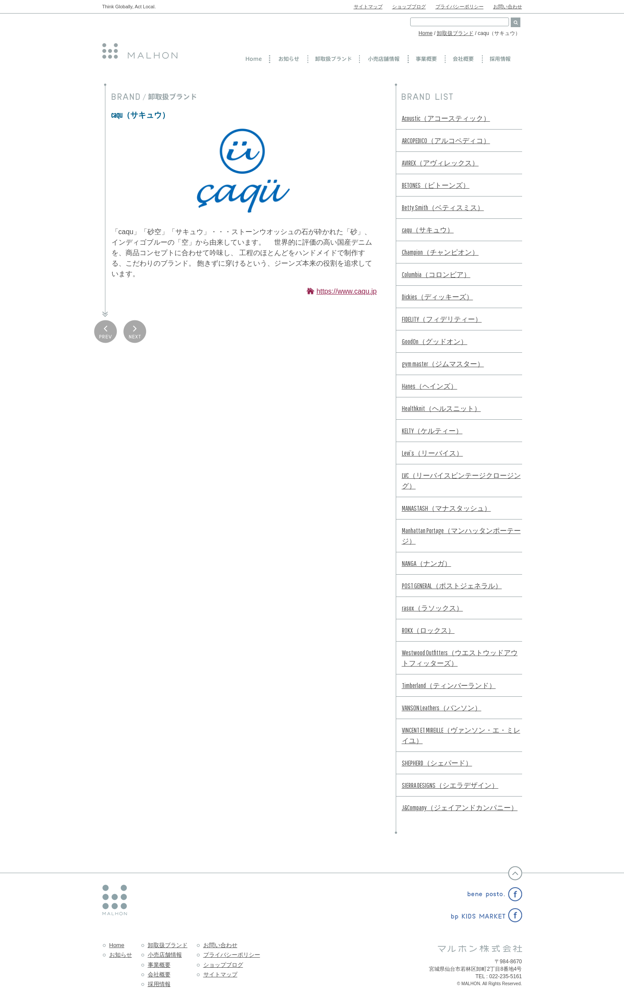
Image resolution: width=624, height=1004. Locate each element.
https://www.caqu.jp (347, 291)
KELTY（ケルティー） (432, 431)
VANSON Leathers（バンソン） (441, 708)
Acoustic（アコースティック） (446, 118)
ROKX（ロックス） (428, 630)
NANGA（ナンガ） (426, 563)
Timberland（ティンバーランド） (449, 685)
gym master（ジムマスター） (443, 364)
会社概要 (159, 974)
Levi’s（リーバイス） (432, 453)
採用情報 (159, 984)
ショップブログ (409, 6)
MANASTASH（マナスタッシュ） (446, 508)
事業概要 (159, 965)
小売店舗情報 (165, 954)
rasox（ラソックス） (432, 608)
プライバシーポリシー (460, 6)
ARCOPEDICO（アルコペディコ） (446, 140)
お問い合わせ (507, 6)
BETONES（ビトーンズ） (436, 185)
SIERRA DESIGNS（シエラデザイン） (450, 785)
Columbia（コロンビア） (436, 274)
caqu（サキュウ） (428, 230)
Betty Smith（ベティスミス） (443, 207)
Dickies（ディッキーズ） (437, 297)
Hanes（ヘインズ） (429, 386)
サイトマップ (368, 6)
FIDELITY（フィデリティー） (442, 319)
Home (425, 33)
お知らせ (120, 954)
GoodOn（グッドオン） (434, 341)
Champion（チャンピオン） (440, 252)
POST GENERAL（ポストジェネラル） (452, 586)
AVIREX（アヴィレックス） (440, 163)
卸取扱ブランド (455, 33)
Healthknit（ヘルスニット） (441, 408)
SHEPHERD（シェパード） (437, 763)
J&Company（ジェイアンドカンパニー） (460, 807)
